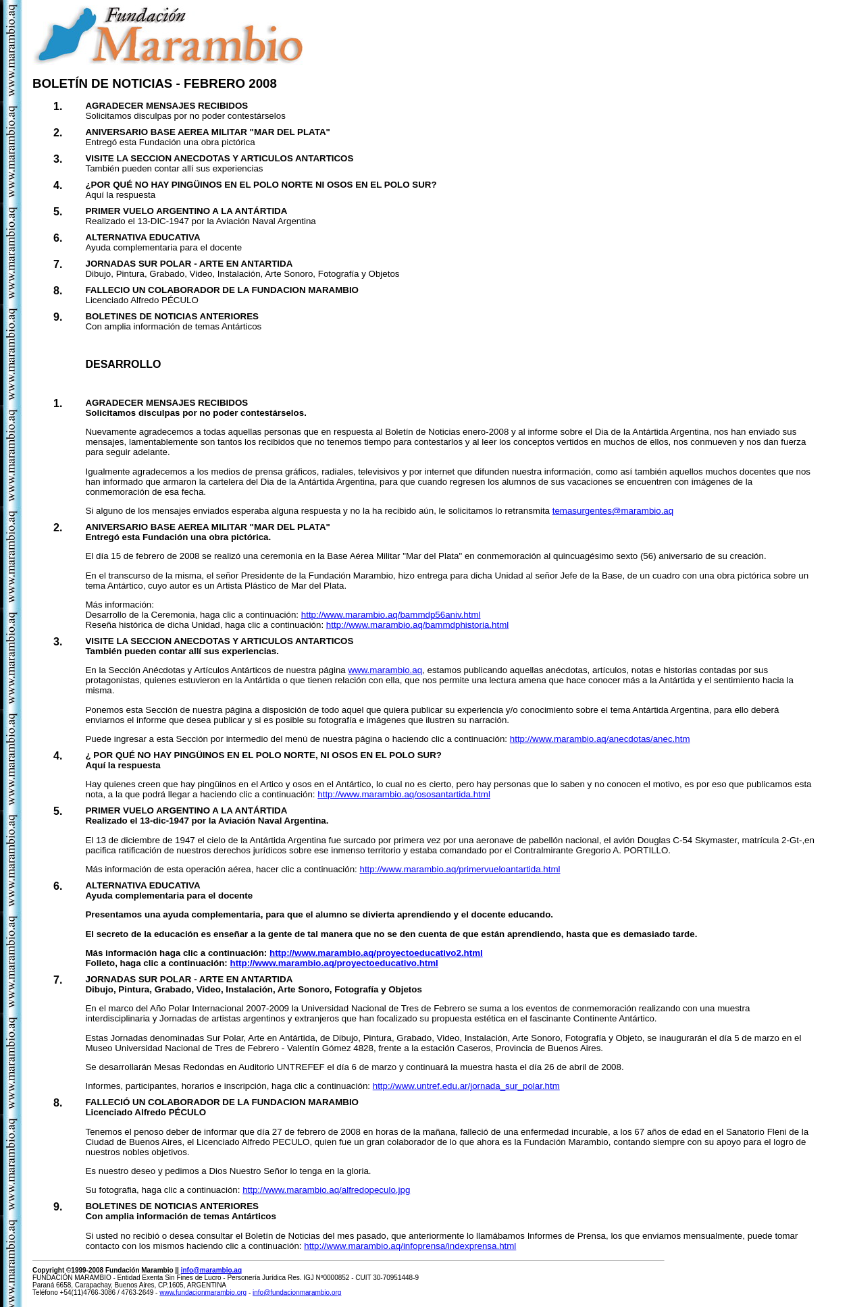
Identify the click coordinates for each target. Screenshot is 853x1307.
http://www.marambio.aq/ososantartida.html (403, 794)
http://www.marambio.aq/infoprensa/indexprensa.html (410, 1246)
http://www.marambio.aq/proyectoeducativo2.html (376, 953)
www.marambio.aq (385, 670)
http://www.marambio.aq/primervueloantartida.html (459, 869)
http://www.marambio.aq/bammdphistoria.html (417, 625)
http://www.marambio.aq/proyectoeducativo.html (334, 963)
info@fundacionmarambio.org (297, 1292)
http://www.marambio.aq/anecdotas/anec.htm (600, 739)
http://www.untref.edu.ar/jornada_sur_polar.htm (466, 1086)
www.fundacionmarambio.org (203, 1292)
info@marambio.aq (211, 1270)
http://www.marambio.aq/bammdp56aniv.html (391, 615)
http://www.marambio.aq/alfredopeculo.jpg (326, 1190)
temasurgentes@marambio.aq (612, 511)
